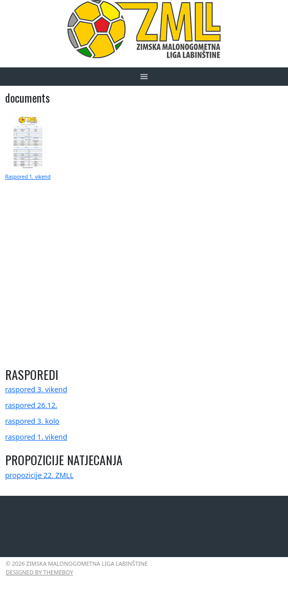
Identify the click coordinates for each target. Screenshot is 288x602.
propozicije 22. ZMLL (39, 475)
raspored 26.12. (31, 405)
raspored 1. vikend (36, 437)
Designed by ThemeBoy (39, 572)
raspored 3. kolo (32, 421)
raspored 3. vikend (36, 389)
